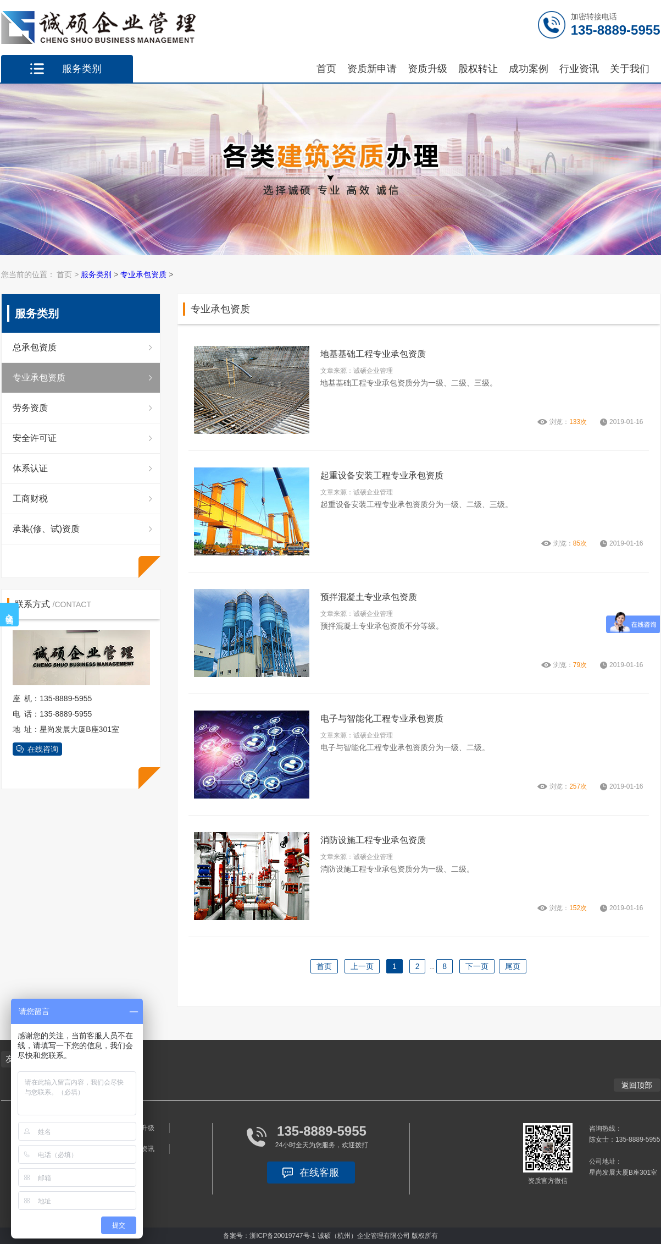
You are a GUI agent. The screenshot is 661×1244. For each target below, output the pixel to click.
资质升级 (427, 68)
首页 (326, 68)
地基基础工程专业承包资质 (373, 354)
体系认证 (30, 468)
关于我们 (629, 68)
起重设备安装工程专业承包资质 (381, 475)
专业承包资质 (143, 274)
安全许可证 (35, 438)
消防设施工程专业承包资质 (373, 840)
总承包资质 (35, 347)
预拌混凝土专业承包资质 (368, 597)
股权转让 (478, 68)
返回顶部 (636, 1085)
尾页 (512, 966)
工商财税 (30, 498)
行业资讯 (579, 68)
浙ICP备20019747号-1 (282, 1236)
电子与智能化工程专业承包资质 (381, 718)
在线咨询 (42, 749)
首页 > (69, 274)
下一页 (476, 966)
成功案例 (528, 68)
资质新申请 (372, 68)
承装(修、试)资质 (46, 528)
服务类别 (96, 274)
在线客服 (319, 1172)
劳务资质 (30, 407)
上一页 (362, 966)
